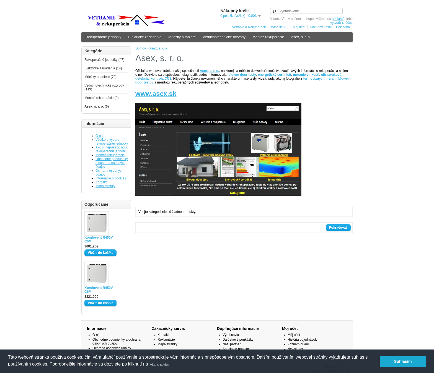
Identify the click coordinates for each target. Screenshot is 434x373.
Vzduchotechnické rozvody (224, 37)
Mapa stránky (105, 186)
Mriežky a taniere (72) (100, 77)
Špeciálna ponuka (236, 349)
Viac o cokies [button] (159, 365)
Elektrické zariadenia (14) (103, 68)
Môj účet (299, 27)
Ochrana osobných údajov (111, 348)
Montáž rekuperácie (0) (101, 98)
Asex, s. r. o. (301, 37)
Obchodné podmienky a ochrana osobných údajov (111, 163)
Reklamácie (166, 339)
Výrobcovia (231, 335)
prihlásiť (338, 19)
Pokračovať (338, 227)
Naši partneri (232, 344)
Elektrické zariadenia (144, 37)
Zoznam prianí (298, 344)
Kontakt (101, 182)
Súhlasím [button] (403, 361)
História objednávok (302, 339)
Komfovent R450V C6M (98, 290)
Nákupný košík (321, 27)
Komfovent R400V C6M (98, 239)
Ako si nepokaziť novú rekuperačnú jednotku (111, 149)
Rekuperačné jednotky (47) (104, 60)
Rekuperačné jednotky (103, 37)
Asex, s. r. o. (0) (96, 106)
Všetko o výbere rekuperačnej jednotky (111, 141)
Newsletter (295, 349)
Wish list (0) (279, 27)
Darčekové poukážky (238, 339)
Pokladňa (343, 27)
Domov (140, 48)
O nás (99, 136)
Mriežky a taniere (182, 37)
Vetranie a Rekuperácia (249, 27)
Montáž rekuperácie (268, 37)
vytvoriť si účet (341, 23)
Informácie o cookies (110, 178)
